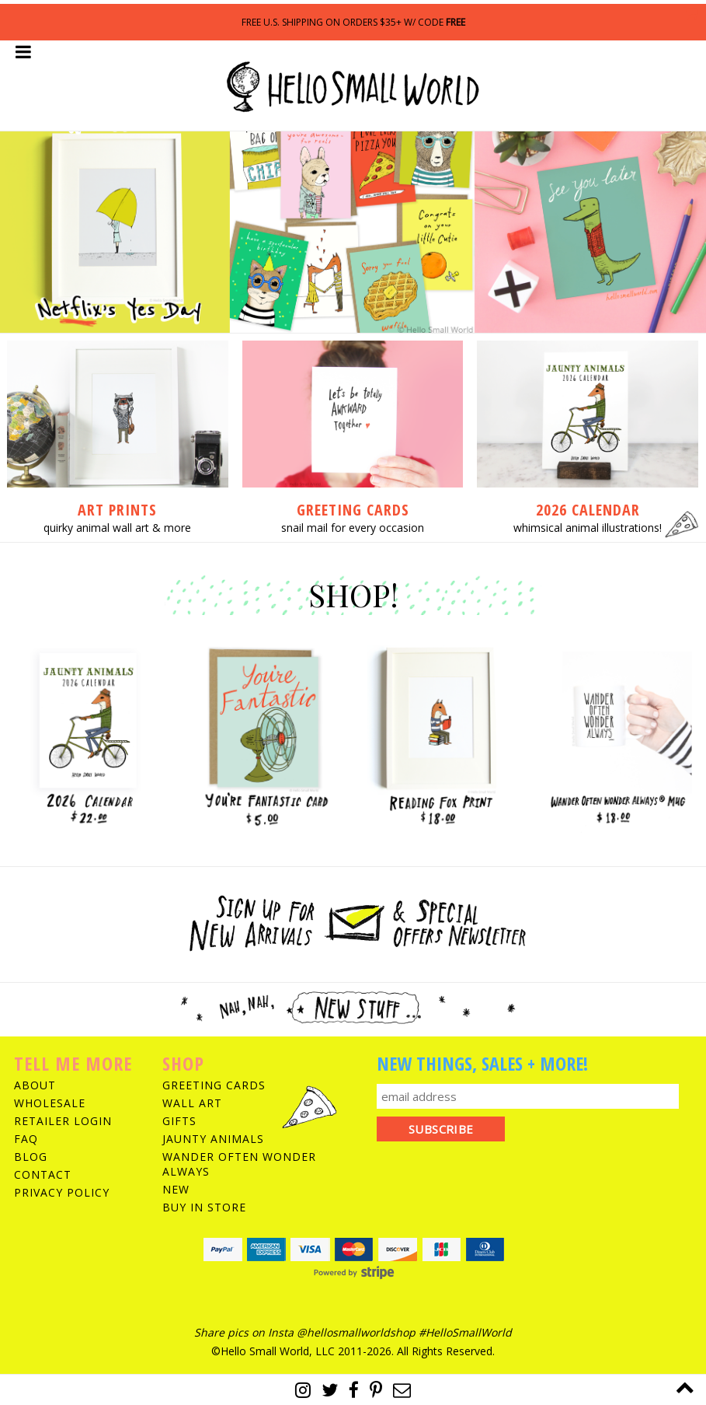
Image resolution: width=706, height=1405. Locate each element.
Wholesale (49, 1103)
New (176, 1189)
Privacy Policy (62, 1192)
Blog (30, 1156)
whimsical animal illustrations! (587, 527)
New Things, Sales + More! (482, 1063)
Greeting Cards (214, 1085)
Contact (42, 1174)
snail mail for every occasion (352, 527)
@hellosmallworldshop (356, 1332)
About (35, 1085)
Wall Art (192, 1103)
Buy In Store (204, 1207)
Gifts (179, 1120)
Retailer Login (63, 1120)
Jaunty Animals (213, 1138)
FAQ (26, 1138)
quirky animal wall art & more (117, 527)
